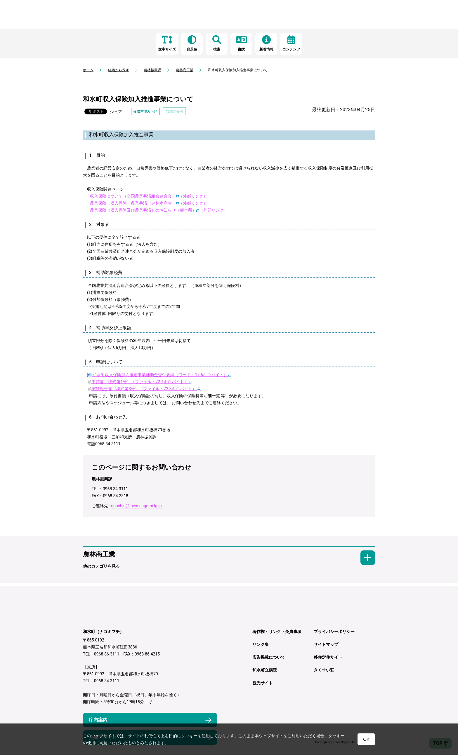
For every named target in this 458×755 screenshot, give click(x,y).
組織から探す (118, 70)
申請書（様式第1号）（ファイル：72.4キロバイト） (139, 381)
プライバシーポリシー (334, 631)
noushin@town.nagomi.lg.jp (136, 505)
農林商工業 (184, 70)
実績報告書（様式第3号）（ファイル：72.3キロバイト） (144, 388)
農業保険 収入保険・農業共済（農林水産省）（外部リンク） (148, 203)
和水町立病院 (264, 670)
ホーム (88, 70)
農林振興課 (152, 70)
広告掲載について (268, 657)
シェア (116, 111)
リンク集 (260, 644)
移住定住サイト (328, 657)
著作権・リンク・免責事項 (276, 631)
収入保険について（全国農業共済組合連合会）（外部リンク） (148, 196)
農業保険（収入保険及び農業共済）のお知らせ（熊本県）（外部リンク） (159, 210)
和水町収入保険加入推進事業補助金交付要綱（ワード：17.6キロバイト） (159, 374)
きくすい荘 (324, 670)
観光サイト (262, 683)
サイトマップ (326, 644)
